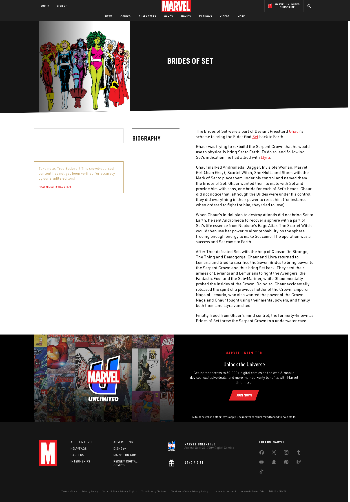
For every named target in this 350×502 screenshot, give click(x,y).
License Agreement (224, 491)
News (109, 16)
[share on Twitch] (298, 463)
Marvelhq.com (125, 455)
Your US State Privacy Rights (119, 491)
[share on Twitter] (274, 453)
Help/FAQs (79, 448)
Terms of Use (69, 491)
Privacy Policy (90, 491)
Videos (224, 16)
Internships (80, 461)
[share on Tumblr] (298, 453)
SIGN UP (62, 5)
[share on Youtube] (261, 463)
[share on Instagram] (286, 453)
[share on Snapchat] (274, 463)
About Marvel (82, 442)
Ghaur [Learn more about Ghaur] (196, 131)
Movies (186, 16)
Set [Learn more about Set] (157, 136)
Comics (125, 16)
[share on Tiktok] (261, 472)
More (241, 16)
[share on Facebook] (261, 453)
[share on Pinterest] (286, 463)
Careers (77, 455)
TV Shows (205, 16)
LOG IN (45, 5)
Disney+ (119, 448)
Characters (147, 16)
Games (168, 16)
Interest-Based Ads (252, 491)
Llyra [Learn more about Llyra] (166, 157)
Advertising (123, 442)
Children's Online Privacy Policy (189, 491)
